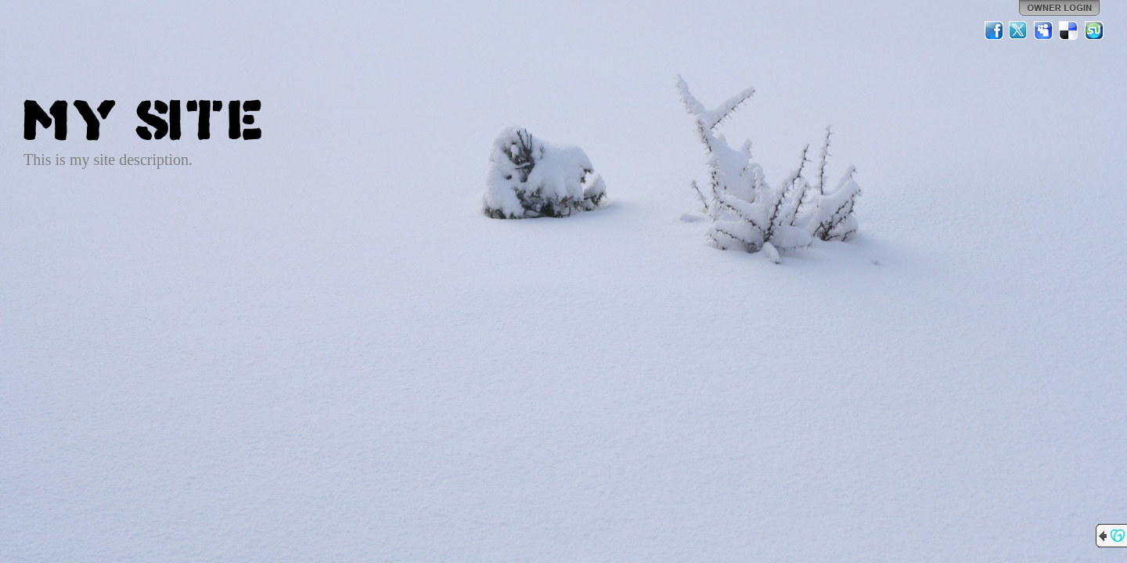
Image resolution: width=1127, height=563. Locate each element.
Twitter (1019, 30)
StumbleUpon (1094, 30)
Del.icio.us (1069, 30)
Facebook (994, 30)
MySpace (1044, 30)
